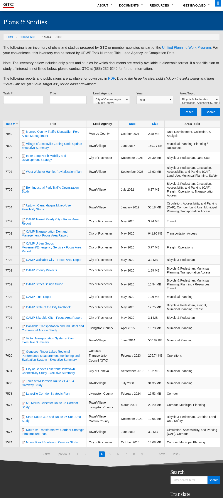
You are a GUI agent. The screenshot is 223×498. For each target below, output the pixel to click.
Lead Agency (102, 93)
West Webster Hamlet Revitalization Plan (54, 171)
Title (53, 93)
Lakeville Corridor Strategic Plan (48, 393)
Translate (181, 494)
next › (163, 454)
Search (210, 112)
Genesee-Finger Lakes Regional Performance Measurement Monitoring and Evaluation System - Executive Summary (51, 355)
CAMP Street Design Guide (44, 284)
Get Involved (194, 5)
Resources (159, 5)
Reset (189, 112)
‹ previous (63, 454)
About (102, 5)
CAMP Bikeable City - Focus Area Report (54, 317)
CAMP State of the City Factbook (48, 307)
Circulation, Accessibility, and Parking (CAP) (200, 103)
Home (10, 37)
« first (46, 454)
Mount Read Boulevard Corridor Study (52, 442)
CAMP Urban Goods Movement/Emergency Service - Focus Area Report (51, 247)
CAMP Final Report (39, 296)
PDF (111, 78)
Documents (129, 5)
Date (132, 124)
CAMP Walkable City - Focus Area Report (54, 260)
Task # (8, 93)
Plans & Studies (51, 37)
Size (155, 124)
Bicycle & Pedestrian (200, 99)
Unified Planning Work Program (186, 47)
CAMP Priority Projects (41, 270)
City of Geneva (111, 103)
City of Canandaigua (111, 99)
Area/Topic (187, 93)
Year (139, 93)
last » (176, 454)
